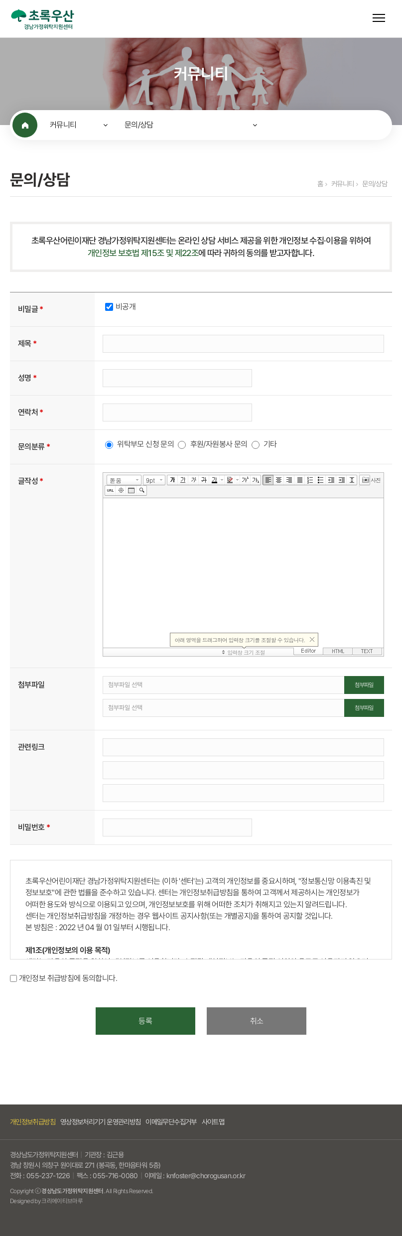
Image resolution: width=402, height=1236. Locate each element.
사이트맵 (213, 1121)
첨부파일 (364, 685)
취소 (257, 1021)
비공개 (125, 306)
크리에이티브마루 (62, 1201)
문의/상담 (139, 125)
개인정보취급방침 (32, 1121)
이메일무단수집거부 (170, 1121)
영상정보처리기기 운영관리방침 (100, 1121)
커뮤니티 (63, 125)
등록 (145, 1021)
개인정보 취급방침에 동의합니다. (68, 978)
